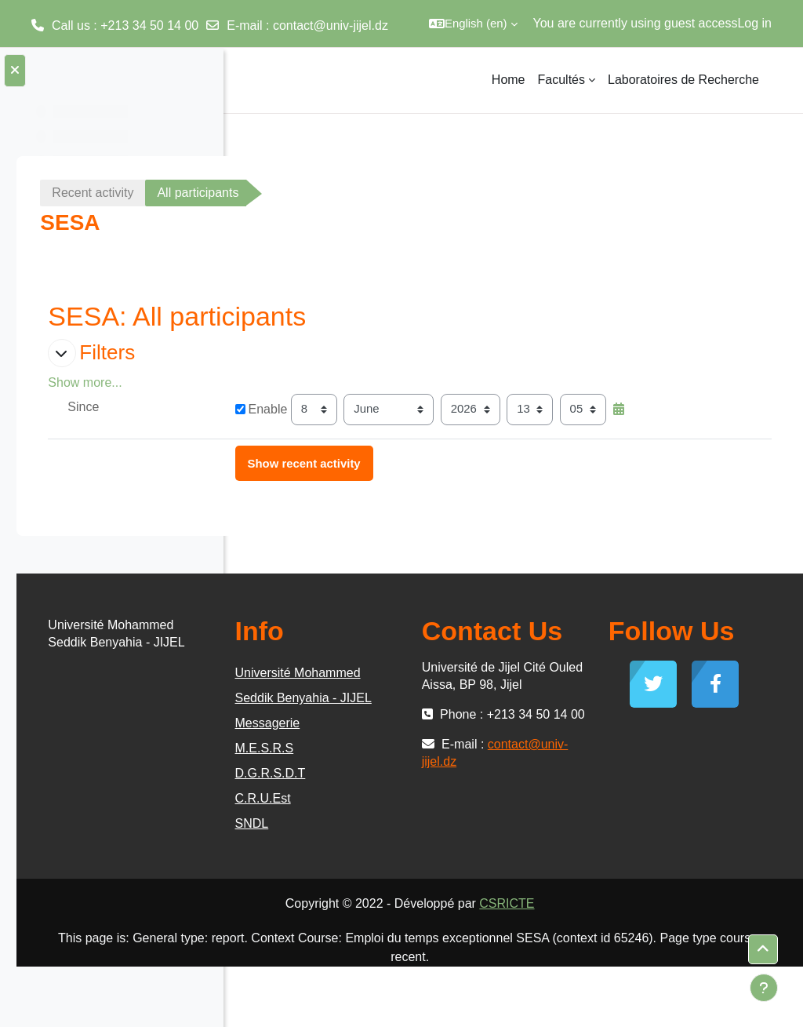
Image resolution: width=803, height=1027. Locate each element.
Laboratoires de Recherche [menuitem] (683, 79)
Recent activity (312, 192)
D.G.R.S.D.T (434, 832)
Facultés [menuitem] (561, 79)
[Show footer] (764, 988)
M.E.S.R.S (428, 807)
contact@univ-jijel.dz (330, 25)
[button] (473, 23)
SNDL (416, 882)
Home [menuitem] (508, 79)
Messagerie (431, 781)
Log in (754, 23)
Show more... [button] (304, 382)
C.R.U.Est (427, 857)
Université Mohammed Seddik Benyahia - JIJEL (453, 731)
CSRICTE (616, 964)
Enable (425, 409)
